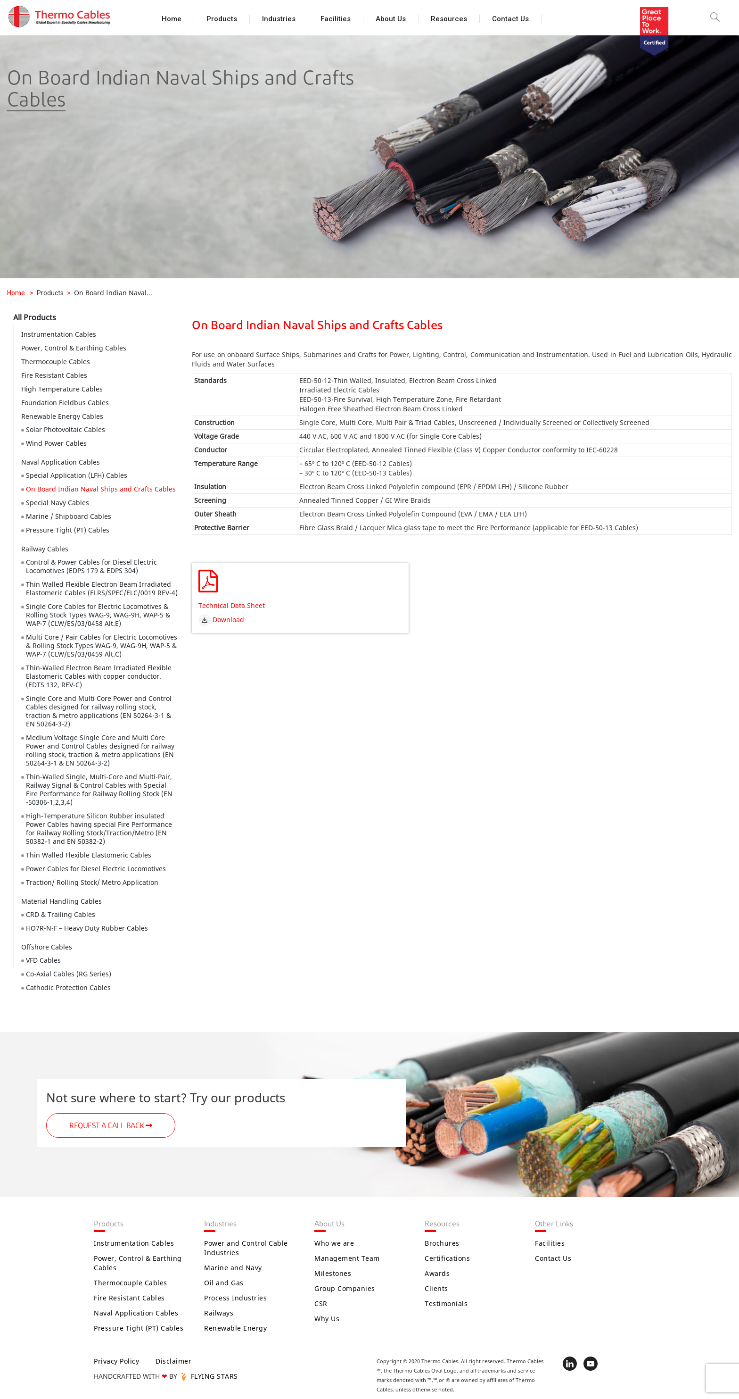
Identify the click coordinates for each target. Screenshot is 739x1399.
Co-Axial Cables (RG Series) (68, 973)
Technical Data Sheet (231, 605)
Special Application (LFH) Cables (76, 475)
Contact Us (510, 19)
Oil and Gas (224, 1282)
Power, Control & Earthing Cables (73, 347)
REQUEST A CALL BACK (110, 1126)
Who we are (334, 1243)
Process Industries (235, 1297)
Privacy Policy (116, 1361)
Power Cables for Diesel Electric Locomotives (96, 868)
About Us (391, 19)
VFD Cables (43, 960)
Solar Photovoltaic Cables (65, 429)
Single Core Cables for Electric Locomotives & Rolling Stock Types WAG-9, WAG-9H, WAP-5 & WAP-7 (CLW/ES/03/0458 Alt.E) (98, 615)
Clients (436, 1288)
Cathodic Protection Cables (68, 987)
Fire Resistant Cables (54, 375)
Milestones (332, 1273)
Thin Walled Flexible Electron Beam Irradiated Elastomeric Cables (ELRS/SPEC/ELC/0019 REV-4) (102, 588)
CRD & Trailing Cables (60, 914)
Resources (449, 19)
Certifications (447, 1258)
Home (171, 19)
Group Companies (344, 1288)
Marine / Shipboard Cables (68, 516)
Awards (437, 1273)
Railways (218, 1312)
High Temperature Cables (62, 388)
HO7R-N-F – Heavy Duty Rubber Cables (87, 928)
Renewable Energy (235, 1328)
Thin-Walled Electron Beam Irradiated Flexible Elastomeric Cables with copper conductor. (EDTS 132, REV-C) (99, 676)
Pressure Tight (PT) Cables (67, 529)
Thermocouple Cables (55, 361)
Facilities (335, 19)
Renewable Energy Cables (62, 416)
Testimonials (446, 1303)
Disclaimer (173, 1361)
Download (221, 619)
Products (221, 19)
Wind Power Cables (56, 443)
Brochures (442, 1243)
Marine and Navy (233, 1267)
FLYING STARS (208, 1376)
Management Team (347, 1258)
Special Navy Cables (57, 502)
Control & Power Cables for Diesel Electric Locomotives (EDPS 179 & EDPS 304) (91, 566)
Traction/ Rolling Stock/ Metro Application (92, 882)
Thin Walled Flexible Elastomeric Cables (88, 854)
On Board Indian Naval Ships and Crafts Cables (101, 488)
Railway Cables (44, 548)
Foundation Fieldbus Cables (65, 402)
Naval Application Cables (60, 462)
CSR (321, 1303)
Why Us (326, 1318)
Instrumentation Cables (58, 334)
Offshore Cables (46, 946)
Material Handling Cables (61, 901)
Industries (279, 19)
